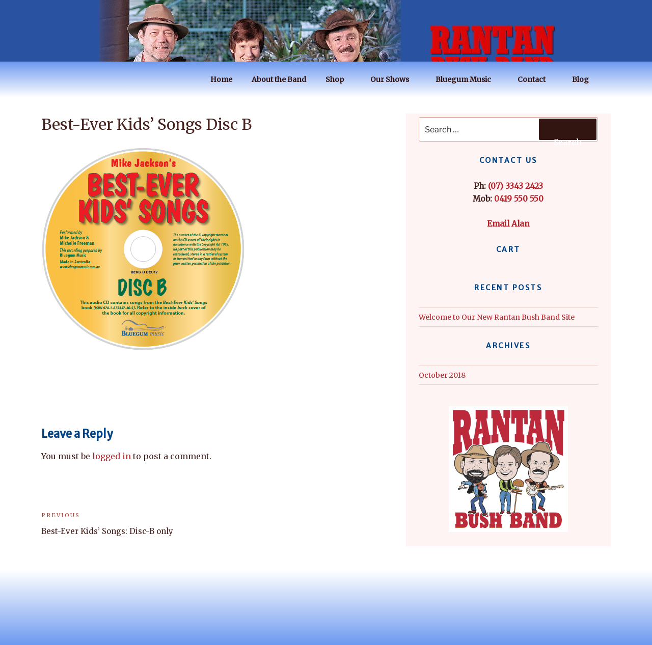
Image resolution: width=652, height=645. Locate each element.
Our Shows (394, 79)
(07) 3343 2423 (515, 186)
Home (221, 79)
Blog (585, 79)
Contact (536, 79)
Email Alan (508, 224)
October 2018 (442, 375)
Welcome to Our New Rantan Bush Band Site (497, 317)
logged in (111, 456)
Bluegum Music (468, 79)
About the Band (279, 79)
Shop (339, 79)
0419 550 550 (519, 199)
